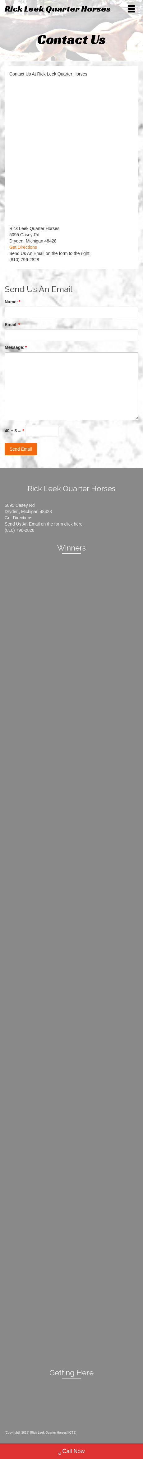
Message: (16, 347)
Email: (12, 324)
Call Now (71, 1452)
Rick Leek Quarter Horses (58, 8)
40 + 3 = (14, 430)
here (78, 523)
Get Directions (23, 247)
